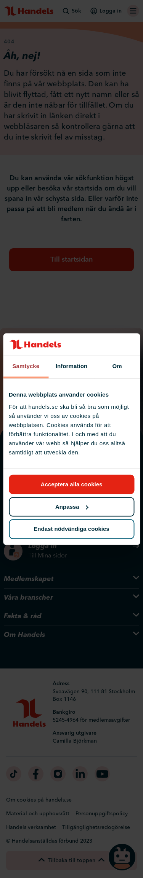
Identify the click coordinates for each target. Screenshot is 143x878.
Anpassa (71, 506)
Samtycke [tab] (25, 366)
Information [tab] (72, 366)
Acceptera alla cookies (72, 484)
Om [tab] (117, 366)
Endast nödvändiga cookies (71, 529)
